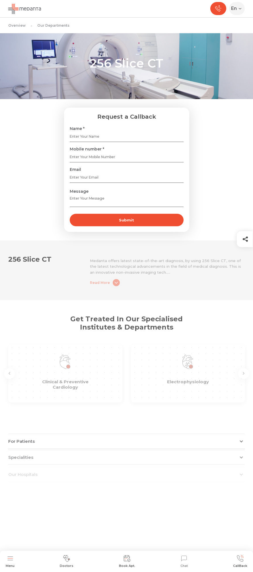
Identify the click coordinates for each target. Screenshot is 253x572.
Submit (126, 220)
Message (79, 191)
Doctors (66, 561)
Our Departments (53, 25)
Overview (17, 25)
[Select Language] (238, 8)
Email (75, 169)
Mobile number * (87, 149)
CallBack (240, 561)
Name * (77, 128)
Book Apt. (127, 561)
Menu (10, 561)
